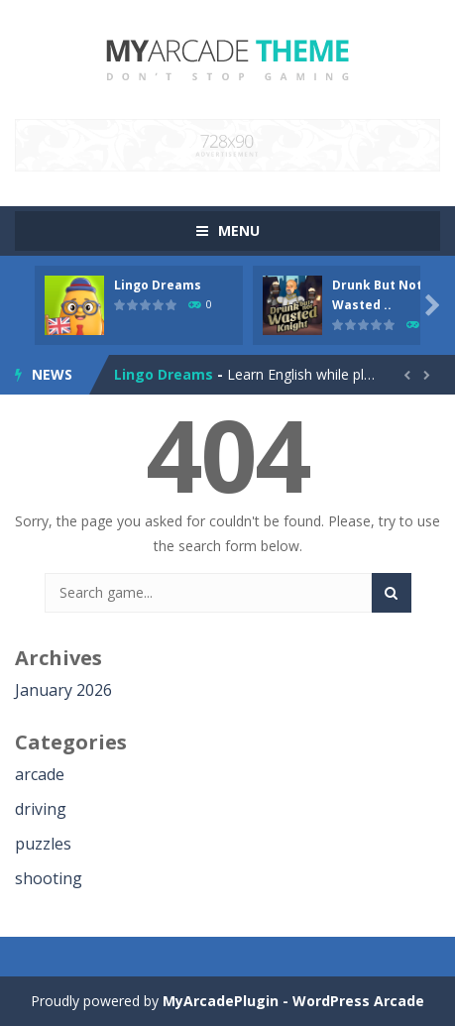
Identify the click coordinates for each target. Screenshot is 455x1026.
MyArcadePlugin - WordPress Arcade (293, 1000)
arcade (39, 774)
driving (40, 809)
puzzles (43, 844)
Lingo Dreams (157, 285)
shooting (48, 878)
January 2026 (63, 690)
